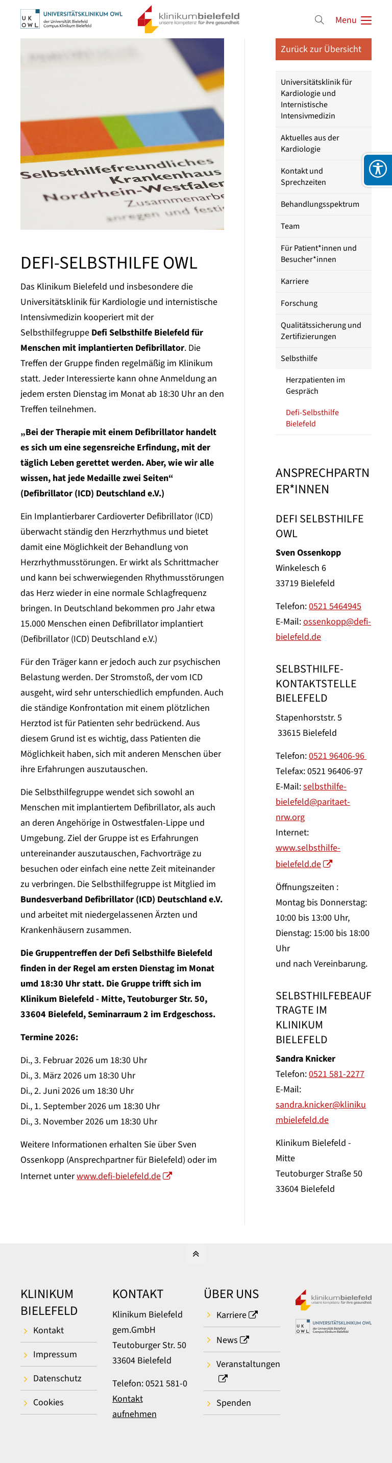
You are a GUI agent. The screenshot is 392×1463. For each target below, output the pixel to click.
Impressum (55, 1354)
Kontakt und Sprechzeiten (303, 176)
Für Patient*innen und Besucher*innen (319, 254)
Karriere (295, 281)
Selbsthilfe (299, 358)
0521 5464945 (335, 606)
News (227, 1340)
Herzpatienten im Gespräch (315, 385)
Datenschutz (57, 1378)
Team (290, 226)
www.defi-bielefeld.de (119, 1176)
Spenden (233, 1403)
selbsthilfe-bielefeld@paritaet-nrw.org (313, 802)
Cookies (48, 1402)
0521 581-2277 (336, 1074)
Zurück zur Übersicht (321, 49)
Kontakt (48, 1330)
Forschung (299, 303)
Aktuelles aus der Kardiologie (310, 143)
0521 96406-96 (337, 756)
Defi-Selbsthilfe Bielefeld (312, 418)
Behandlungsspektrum (320, 204)
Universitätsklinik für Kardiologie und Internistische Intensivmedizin (316, 99)
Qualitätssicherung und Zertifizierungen (321, 331)
